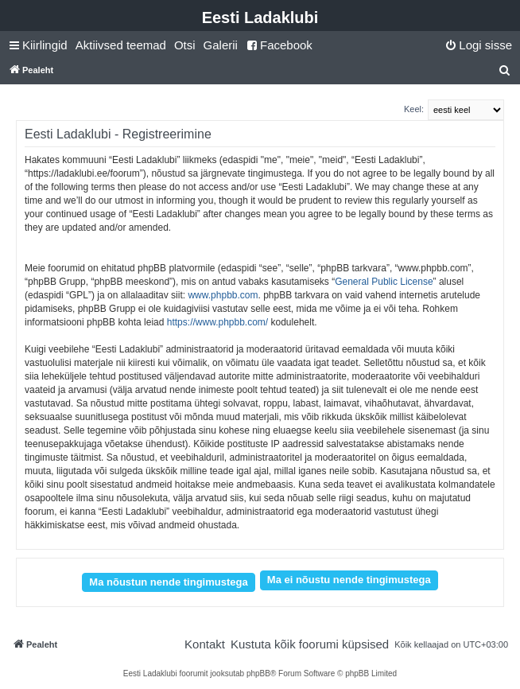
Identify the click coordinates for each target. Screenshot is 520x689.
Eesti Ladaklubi (260, 17)
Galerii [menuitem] (221, 45)
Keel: (414, 109)
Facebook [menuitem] (279, 45)
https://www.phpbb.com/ (217, 322)
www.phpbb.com (223, 295)
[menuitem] (121, 45)
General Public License (384, 281)
